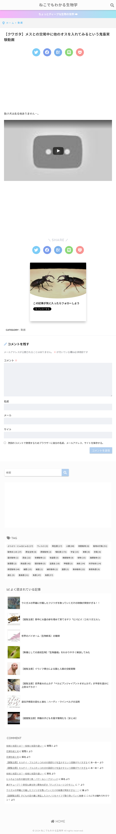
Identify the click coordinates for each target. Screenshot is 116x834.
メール (8, 415)
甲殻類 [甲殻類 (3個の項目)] (68, 563)
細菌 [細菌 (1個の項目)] (39, 569)
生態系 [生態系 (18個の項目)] (55, 563)
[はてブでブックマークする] (58, 52)
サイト (8, 429)
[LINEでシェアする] (69, 52)
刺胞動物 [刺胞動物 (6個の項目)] (83, 546)
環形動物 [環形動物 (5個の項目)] (40, 563)
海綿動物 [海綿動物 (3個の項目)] (95, 557)
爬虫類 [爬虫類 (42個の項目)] (26, 563)
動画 (23, 329)
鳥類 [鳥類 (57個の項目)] (49, 575)
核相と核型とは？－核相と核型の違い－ (25, 745)
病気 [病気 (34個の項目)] (81, 563)
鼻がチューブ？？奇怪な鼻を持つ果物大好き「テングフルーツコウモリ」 (40, 784)
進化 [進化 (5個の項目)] (11, 575)
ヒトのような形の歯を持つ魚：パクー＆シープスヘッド (32, 779)
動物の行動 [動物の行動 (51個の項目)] (100, 546)
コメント (10, 360)
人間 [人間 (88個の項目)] (70, 546)
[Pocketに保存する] (80, 52)
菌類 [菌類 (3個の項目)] (65, 569)
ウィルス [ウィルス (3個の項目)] (42, 546)
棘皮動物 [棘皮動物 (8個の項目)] (68, 557)
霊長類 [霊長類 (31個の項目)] (24, 575)
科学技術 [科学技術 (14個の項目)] (95, 563)
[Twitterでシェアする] (36, 52)
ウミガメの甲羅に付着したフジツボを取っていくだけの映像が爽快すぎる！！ (42, 790)
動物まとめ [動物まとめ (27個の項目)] (14, 551)
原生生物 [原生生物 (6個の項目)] (31, 551)
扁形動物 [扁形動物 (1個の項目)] (13, 557)
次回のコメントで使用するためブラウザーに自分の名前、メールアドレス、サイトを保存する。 (56, 443)
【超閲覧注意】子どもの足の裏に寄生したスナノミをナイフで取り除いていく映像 (44, 795)
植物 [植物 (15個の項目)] (81, 557)
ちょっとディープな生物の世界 (58, 14)
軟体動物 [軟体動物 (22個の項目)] (79, 569)
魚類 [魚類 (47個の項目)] (37, 575)
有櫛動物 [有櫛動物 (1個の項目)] (40, 557)
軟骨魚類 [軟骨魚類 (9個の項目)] (94, 569)
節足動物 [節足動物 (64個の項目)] (14, 569)
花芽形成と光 (12, 751)
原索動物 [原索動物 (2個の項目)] (45, 551)
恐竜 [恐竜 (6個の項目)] (97, 551)
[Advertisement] (58, 85)
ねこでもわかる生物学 (58, 5)
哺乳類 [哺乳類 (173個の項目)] (61, 551)
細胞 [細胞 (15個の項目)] (28, 569)
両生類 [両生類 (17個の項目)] (57, 546)
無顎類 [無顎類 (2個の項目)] (12, 563)
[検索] (65, 472)
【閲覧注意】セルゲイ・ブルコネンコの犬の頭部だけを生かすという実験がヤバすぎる (47, 762)
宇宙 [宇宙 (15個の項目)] (75, 551)
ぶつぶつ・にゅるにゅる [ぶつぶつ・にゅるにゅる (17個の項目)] (20, 546)
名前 (6, 401)
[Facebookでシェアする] (47, 52)
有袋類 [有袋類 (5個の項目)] (54, 557)
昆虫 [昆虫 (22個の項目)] (26, 557)
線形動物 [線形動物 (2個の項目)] (52, 569)
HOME (58, 821)
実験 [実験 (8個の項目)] (86, 551)
